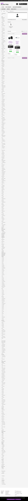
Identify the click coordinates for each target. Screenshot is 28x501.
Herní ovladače (3, 229)
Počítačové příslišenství (3, 77)
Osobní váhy (3, 378)
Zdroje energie (3, 232)
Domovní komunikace (3, 473)
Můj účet (6, 489)
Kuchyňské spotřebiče (3, 402)
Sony (2, 289)
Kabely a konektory (3, 88)
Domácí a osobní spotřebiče (3, 362)
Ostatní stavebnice (3, 24)
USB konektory (3, 296)
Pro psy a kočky (3, 328)
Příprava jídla (3, 404)
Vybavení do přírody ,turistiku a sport (3, 337)
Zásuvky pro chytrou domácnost (3, 216)
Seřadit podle (9, 31)
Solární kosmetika (3, 324)
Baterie (3, 257)
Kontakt (3, 9)
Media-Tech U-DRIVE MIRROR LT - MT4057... (17, 42)
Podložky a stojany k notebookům (3, 129)
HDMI (3, 250)
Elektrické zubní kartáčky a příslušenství (3, 376)
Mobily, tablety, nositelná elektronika (3, 178)
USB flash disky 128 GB (3, 118)
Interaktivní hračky (3, 31)
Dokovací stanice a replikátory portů (3, 84)
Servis (8, 9)
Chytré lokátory (3, 221)
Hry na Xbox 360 (3, 425)
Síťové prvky (3, 143)
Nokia (3, 263)
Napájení (3, 230)
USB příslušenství (3, 239)
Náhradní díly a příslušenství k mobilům (3, 255)
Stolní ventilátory (3, 391)
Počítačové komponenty (3, 101)
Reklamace (13, 9)
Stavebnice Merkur (3, 22)
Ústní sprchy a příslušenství (3, 373)
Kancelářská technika (3, 94)
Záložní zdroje (3, 119)
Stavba (3, 468)
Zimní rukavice (3, 436)
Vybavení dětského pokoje (3, 48)
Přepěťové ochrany (3, 121)
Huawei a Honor (3, 288)
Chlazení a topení (3, 387)
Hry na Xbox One (3, 427)
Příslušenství (3, 237)
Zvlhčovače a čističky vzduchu (3, 400)
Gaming (2, 408)
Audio (3, 151)
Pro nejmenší (3, 40)
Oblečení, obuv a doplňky (3, 432)
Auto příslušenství (3, 241)
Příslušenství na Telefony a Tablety (3, 248)
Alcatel (3, 264)
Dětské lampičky (3, 448)
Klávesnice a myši (3, 137)
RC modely (3, 32)
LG (2, 314)
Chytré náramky (3, 197)
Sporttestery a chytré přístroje (3, 345)
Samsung (3, 265)
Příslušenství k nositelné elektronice (3, 199)
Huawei (3, 273)
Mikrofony (3, 168)
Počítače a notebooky (3, 62)
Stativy (3, 319)
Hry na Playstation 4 (3, 416)
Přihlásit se (21, 0)
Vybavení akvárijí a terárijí (3, 330)
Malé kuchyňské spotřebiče (3, 406)
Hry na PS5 (3, 414)
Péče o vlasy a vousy (3, 366)
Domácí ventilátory (3, 389)
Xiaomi (3, 258)
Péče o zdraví (3, 371)
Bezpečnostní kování (3, 332)
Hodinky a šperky (3, 439)
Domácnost (3, 320)
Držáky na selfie (3, 183)
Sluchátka (3, 161)
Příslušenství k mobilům (3, 181)
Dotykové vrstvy (3, 275)
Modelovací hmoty (3, 36)
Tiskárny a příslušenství (3, 65)
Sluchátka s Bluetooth (3, 165)
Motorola (3, 266)
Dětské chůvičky (3, 53)
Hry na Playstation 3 (3, 418)
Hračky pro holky (3, 34)
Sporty (3, 347)
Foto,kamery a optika (3, 223)
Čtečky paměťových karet (3, 91)
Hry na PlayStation (3, 413)
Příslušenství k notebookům (3, 123)
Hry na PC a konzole (3, 410)
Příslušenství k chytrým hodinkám (3, 203)
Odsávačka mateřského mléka (3, 58)
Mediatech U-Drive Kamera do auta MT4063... (10, 42)
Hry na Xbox (3, 423)
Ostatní (3, 297)
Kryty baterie (3, 281)
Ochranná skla (3, 303)
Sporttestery (3, 346)
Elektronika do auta (3, 357)
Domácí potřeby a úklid (3, 450)
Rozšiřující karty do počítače (3, 109)
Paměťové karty (3, 79)
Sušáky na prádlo (3, 453)
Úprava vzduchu (3, 393)
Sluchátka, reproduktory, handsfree (3, 186)
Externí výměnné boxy (3, 103)
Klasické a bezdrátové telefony (3, 206)
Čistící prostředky (3, 461)
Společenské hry (3, 26)
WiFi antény (3, 146)
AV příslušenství (3, 243)
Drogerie (3, 459)
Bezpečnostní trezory (3, 334)
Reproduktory (3, 233)
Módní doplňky (3, 434)
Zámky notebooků (3, 246)
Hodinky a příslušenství (3, 441)
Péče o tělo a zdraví (3, 364)
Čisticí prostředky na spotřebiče (3, 464)
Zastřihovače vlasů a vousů (3, 370)
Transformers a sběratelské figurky (3, 42)
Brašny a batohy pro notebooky (3, 126)
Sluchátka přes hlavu (3, 163)
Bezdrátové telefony (3, 212)
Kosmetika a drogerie (3, 322)
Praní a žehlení (3, 451)
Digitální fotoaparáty (3, 226)
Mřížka (24, 31)
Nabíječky (3, 231)
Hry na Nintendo (3, 430)
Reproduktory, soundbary (3, 170)
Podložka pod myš (3, 142)
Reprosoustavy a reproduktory (3, 172)
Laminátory (3, 99)
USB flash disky (3, 116)
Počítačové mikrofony (3, 82)
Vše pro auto (7, 11)
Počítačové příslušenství (3, 70)
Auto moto (4, 11)
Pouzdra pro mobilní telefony (3, 285)
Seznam (26, 31)
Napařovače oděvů (3, 384)
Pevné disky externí (3, 106)
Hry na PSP (3, 422)
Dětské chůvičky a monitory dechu (3, 50)
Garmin (3, 311)
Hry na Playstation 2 (3, 421)
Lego (2, 16)
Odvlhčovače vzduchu (3, 396)
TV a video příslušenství (3, 156)
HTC (2, 312)
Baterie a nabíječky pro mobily (3, 189)
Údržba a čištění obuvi (3, 176)
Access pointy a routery (3, 145)
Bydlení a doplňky (3, 443)
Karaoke (3, 154)
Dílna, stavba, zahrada (3, 467)
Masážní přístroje (3, 381)
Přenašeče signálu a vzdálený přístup (3, 159)
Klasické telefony (3, 209)
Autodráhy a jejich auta (3, 39)
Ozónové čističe (3, 398)
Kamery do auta (3, 359)
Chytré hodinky (3, 195)
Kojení (3, 56)
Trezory (3, 458)
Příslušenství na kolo (3, 353)
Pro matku (3, 55)
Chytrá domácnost (3, 214)
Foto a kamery (3, 224)
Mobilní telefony (3, 192)
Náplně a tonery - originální (3, 67)
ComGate (2, 493)
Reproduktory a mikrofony (3, 299)
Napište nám (25, 0)
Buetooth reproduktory (3, 153)
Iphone (3, 282)
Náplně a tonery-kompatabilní (3, 74)
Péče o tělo (3, 379)
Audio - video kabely (3, 113)
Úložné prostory (3, 457)
